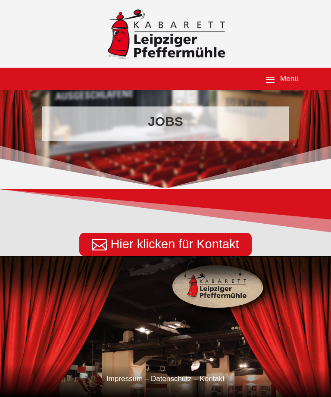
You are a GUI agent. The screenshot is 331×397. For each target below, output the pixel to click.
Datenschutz (171, 379)
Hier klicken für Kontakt (174, 244)
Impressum (124, 379)
